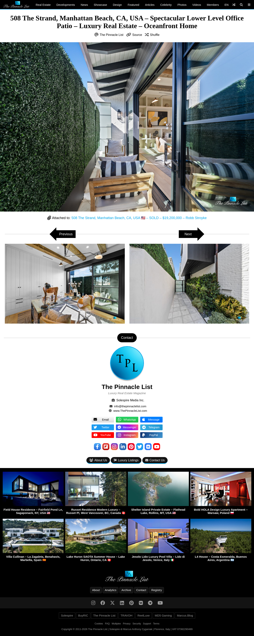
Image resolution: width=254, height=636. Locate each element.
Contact (141, 590)
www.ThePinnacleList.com (130, 410)
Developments (66, 4)
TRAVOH (126, 615)
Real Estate (43, 4)
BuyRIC (83, 615)
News (84, 4)
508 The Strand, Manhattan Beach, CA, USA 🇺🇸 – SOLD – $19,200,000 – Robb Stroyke (139, 218)
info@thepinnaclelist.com (130, 406)
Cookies (99, 623)
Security (136, 623)
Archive (126, 590)
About (96, 590)
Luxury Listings (126, 460)
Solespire (67, 615)
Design (117, 4)
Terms (156, 623)
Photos (181, 4)
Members (213, 4)
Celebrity (166, 4)
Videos (196, 4)
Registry (156, 590)
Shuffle (154, 34)
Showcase (100, 4)
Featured (133, 4)
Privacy (126, 623)
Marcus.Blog (185, 615)
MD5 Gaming (163, 615)
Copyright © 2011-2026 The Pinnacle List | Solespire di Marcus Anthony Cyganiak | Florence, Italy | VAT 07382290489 (127, 629)
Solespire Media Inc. (130, 400)
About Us (98, 460)
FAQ (107, 623)
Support (147, 623)
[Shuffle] (233, 4)
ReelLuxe (144, 615)
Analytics (110, 590)
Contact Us (155, 460)
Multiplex (116, 623)
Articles (149, 4)
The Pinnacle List (111, 34)
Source (137, 34)
